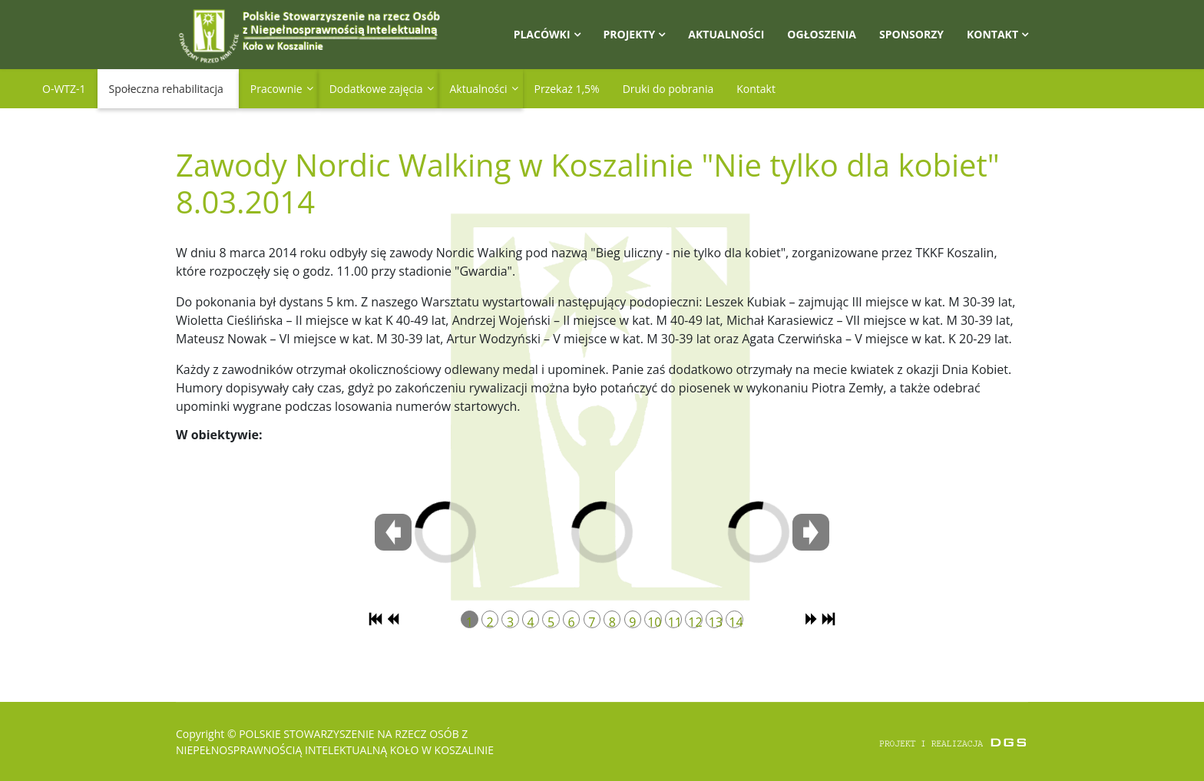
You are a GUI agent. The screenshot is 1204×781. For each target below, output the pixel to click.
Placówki (542, 34)
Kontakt (992, 34)
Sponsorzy (911, 34)
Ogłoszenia (821, 34)
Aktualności (726, 34)
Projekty (630, 34)
